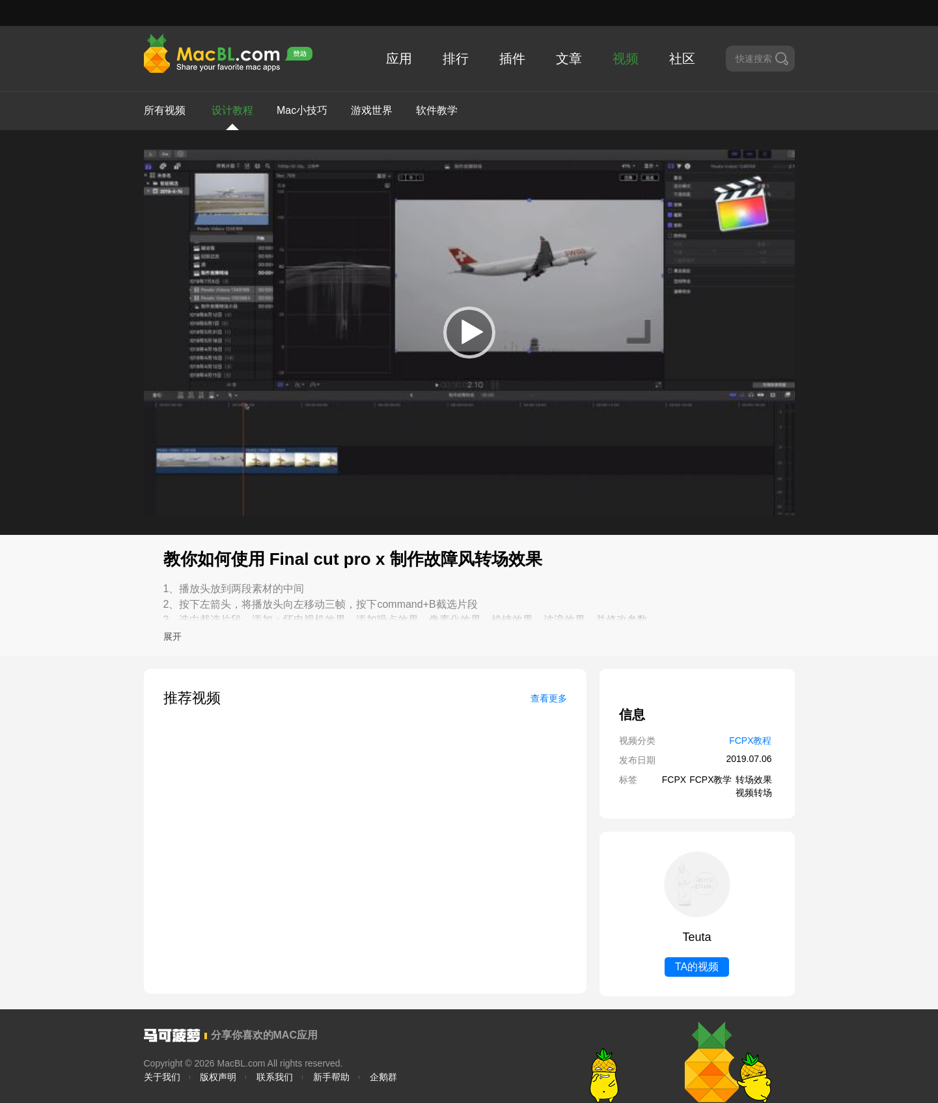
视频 (626, 58)
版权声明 (218, 1077)
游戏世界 (372, 110)
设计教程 (232, 117)
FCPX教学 (710, 779)
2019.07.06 (748, 759)
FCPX (674, 779)
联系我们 (274, 1077)
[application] (469, 333)
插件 (512, 58)
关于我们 (162, 1077)
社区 (682, 58)
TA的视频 (697, 966)
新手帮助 (331, 1077)
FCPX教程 (750, 740)
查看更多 (549, 698)
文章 (569, 58)
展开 (172, 636)
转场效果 (754, 779)
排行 (456, 58)
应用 (399, 58)
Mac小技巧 (302, 110)
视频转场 (754, 792)
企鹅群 (383, 1077)
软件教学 (437, 110)
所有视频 (165, 110)
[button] (469, 332)
